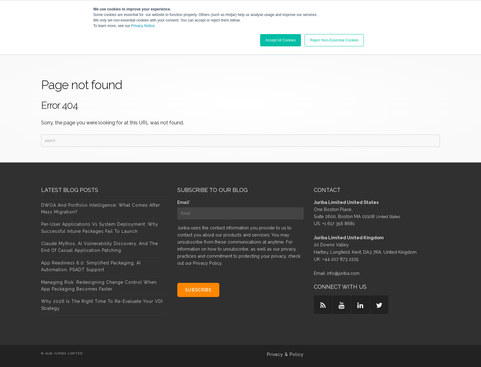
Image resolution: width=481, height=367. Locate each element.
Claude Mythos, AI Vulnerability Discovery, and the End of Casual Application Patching (99, 247)
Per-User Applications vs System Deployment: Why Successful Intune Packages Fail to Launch (99, 227)
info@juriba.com (343, 273)
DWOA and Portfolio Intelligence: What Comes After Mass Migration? (100, 208)
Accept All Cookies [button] (280, 40)
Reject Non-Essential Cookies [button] (334, 40)
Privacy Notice (143, 26)
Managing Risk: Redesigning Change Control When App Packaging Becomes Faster (99, 285)
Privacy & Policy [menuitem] (285, 354)
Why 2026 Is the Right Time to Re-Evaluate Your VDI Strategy (102, 304)
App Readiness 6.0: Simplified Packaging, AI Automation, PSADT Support (91, 266)
